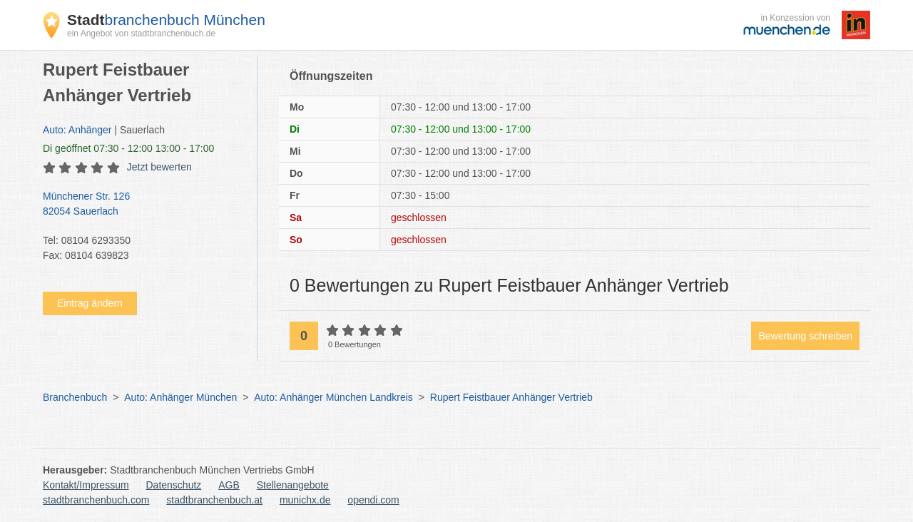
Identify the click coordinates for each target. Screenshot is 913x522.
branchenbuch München (166, 19)
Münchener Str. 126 (143, 204)
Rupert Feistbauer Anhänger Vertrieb (511, 397)
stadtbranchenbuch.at (214, 500)
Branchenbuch (75, 397)
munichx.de (305, 500)
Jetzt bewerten (159, 167)
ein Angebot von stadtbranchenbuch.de (141, 34)
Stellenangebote (293, 485)
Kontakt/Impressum (86, 485)
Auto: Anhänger (77, 129)
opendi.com (373, 500)
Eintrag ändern (90, 303)
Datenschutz (174, 485)
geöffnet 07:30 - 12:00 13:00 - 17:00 (128, 148)
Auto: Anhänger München (180, 397)
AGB (229, 485)
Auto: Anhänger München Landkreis (333, 397)
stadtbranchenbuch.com (96, 500)
